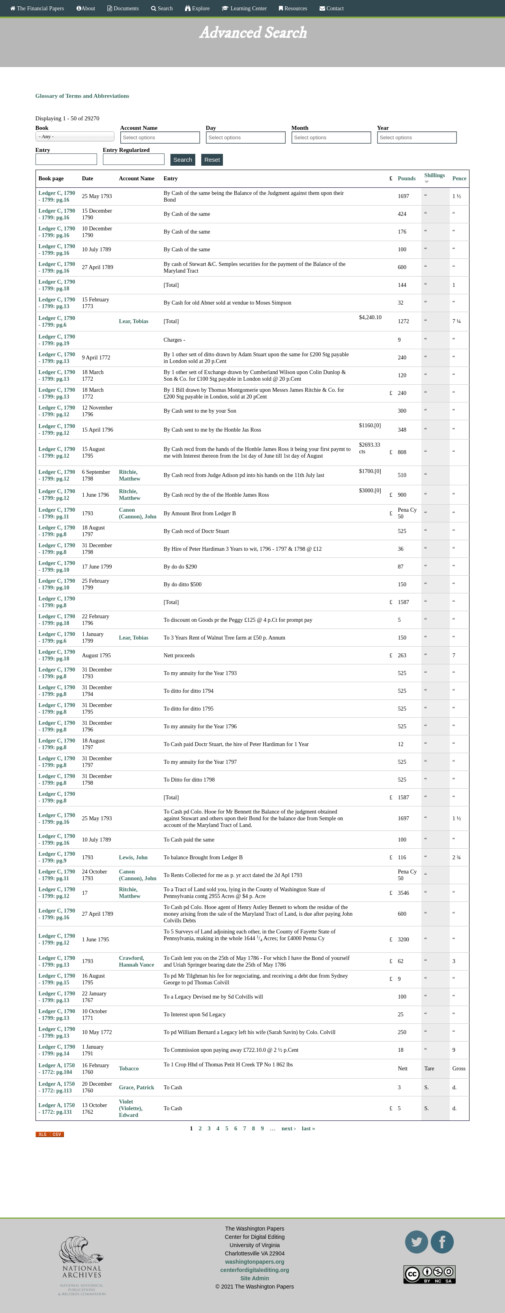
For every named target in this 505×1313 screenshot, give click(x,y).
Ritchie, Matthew (129, 475)
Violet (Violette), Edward (130, 1108)
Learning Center (248, 8)
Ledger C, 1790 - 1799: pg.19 (57, 339)
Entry (43, 150)
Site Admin (254, 1278)
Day (211, 128)
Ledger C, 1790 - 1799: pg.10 (57, 566)
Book (42, 128)
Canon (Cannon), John (137, 513)
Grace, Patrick (136, 1087)
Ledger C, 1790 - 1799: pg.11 (57, 513)
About (88, 8)
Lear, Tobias (133, 321)
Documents (125, 8)
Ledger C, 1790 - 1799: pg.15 (57, 979)
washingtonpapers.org (254, 1262)
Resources (295, 8)
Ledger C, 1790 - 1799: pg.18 (57, 285)
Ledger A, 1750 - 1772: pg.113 (57, 1087)
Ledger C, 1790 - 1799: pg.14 (57, 1050)
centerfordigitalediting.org (255, 1270)
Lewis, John (133, 857)
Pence (460, 178)
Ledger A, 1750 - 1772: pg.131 (57, 1108)
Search (164, 8)
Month (300, 128)
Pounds (406, 178)
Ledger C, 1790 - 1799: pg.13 (57, 302)
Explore (200, 8)
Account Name (139, 128)
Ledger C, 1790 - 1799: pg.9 (57, 857)
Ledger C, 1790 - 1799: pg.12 (57, 410)
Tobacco (128, 1068)
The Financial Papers (39, 8)
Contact (334, 8)
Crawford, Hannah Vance (136, 961)
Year (383, 128)
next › (289, 1128)
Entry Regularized (126, 150)
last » (308, 1128)
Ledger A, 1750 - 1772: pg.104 (57, 1068)
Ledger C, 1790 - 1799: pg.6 (57, 321)
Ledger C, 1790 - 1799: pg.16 (57, 196)
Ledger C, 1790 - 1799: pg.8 (57, 530)
